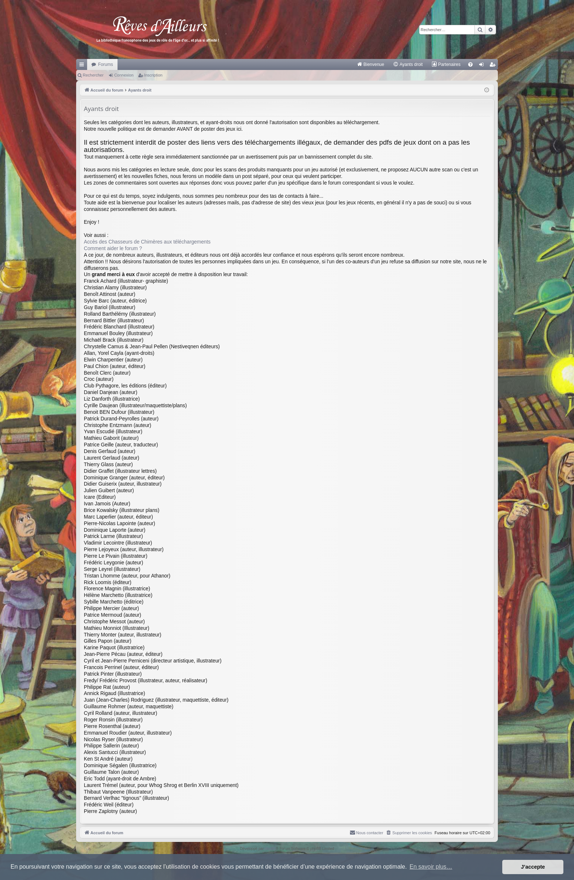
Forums (105, 64)
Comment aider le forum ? (113, 248)
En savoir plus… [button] (431, 867)
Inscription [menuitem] (494, 66)
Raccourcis (83, 66)
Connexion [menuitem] (483, 66)
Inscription (153, 75)
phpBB (270, 849)
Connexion (124, 75)
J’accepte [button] (533, 867)
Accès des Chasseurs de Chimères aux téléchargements (147, 242)
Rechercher (93, 75)
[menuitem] (371, 64)
